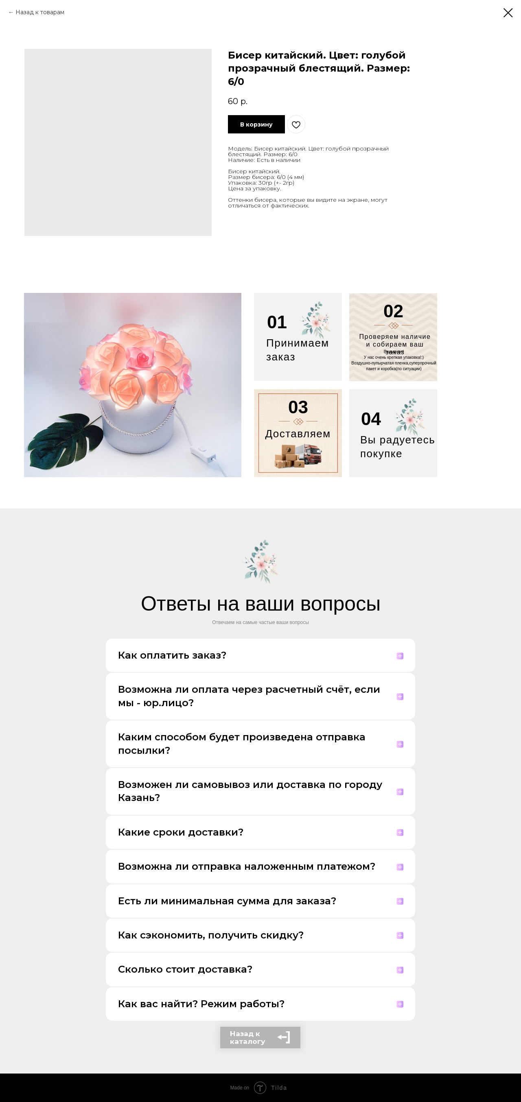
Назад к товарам (39, 12)
